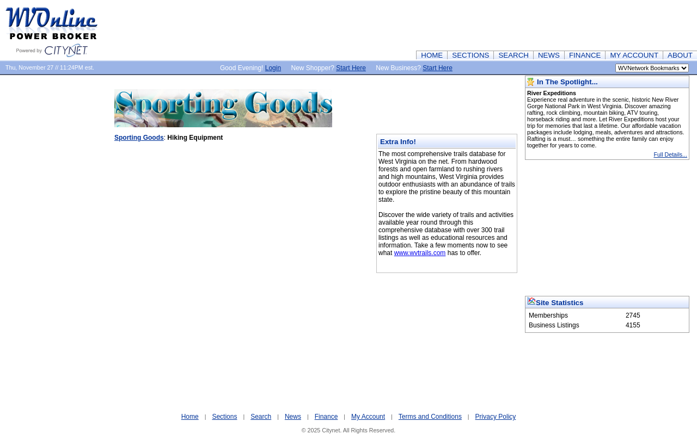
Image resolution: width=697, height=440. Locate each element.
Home (190, 416)
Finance (326, 416)
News (293, 416)
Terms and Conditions (430, 416)
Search (260, 416)
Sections (224, 416)
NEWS (549, 55)
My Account (368, 416)
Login (273, 68)
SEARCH (513, 55)
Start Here (351, 68)
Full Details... (670, 154)
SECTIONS (470, 55)
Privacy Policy (495, 416)
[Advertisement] (499, 24)
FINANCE (585, 55)
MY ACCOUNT (634, 55)
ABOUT (680, 55)
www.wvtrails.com (420, 253)
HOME (432, 55)
